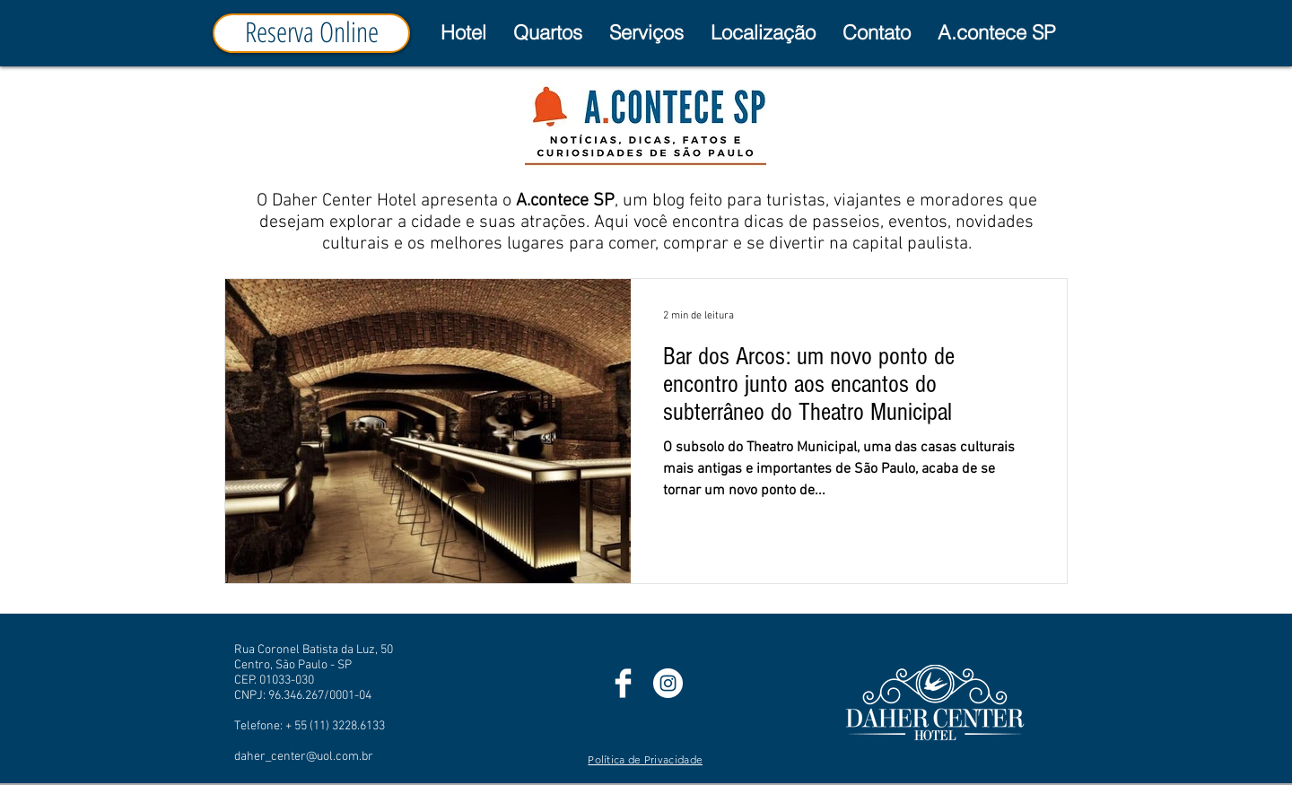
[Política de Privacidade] (646, 760)
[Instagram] (668, 683)
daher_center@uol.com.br (303, 756)
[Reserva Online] (311, 33)
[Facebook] (623, 683)
